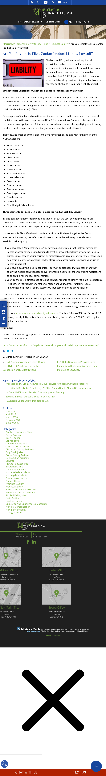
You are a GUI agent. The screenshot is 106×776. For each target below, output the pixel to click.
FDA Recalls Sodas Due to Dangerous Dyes (28, 400)
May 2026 (10, 411)
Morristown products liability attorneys (36, 313)
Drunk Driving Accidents (18, 455)
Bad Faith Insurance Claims (19, 432)
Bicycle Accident (14, 435)
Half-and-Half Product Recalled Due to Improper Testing (35, 392)
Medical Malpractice (16, 469)
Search (53, 2)
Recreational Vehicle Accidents (21, 489)
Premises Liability (15, 483)
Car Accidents (12, 440)
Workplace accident (16, 509)
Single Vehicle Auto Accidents (20, 492)
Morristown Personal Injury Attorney (22, 43)
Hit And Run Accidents (17, 463)
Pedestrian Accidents (16, 478)
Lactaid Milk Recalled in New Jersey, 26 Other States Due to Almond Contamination (48, 388)
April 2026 (11, 414)
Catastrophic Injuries (16, 443)
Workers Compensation (18, 506)
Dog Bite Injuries (14, 452)
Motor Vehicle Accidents (18, 472)
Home (32, 2)
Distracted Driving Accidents (20, 449)
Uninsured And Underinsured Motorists (26, 503)
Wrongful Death (14, 512)
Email (46, 2)
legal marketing (62, 631)
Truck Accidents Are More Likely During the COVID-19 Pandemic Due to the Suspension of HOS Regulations (24, 366)
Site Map (48, 635)
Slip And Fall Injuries (16, 495)
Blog (45, 43)
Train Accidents (13, 498)
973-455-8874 (13, 536)
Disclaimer (57, 635)
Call (38, 2)
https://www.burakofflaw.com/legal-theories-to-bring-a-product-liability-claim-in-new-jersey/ (51, 345)
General (10, 460)
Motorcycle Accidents (16, 475)
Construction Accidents (17, 446)
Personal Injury (13, 480)
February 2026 (13, 420)
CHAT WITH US (26, 772)
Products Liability (59, 43)
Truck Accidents (14, 501)
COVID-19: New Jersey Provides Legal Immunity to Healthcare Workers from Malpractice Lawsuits (77, 366)
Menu (65, 2)
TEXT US (79, 772)
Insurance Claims (14, 466)
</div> (21, 764)
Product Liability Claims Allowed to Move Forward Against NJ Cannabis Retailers (47, 383)
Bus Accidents (13, 437)
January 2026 (12, 422)
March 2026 (12, 417)
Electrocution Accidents (17, 457)
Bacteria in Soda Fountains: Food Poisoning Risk (30, 396)
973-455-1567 (79, 22)
